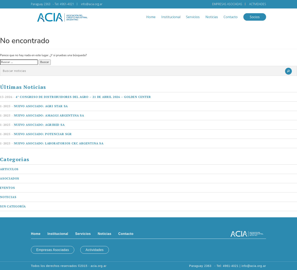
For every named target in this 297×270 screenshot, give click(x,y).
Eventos (7, 188)
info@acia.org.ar (91, 4)
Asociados (9, 178)
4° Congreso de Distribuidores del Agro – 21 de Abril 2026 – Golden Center (75, 97)
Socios (255, 17)
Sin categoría (13, 206)
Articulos (9, 169)
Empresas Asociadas (52, 250)
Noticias (211, 17)
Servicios (193, 17)
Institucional (170, 17)
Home (151, 17)
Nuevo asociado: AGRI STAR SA (34, 106)
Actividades (95, 250)
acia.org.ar (99, 266)
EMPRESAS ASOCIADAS (227, 4)
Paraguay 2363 (41, 4)
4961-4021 (67, 4)
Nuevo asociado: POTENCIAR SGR (36, 134)
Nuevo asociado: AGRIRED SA (32, 125)
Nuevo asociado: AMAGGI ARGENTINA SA (42, 115)
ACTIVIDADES (257, 4)
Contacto (231, 17)
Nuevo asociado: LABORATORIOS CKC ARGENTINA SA (52, 143)
